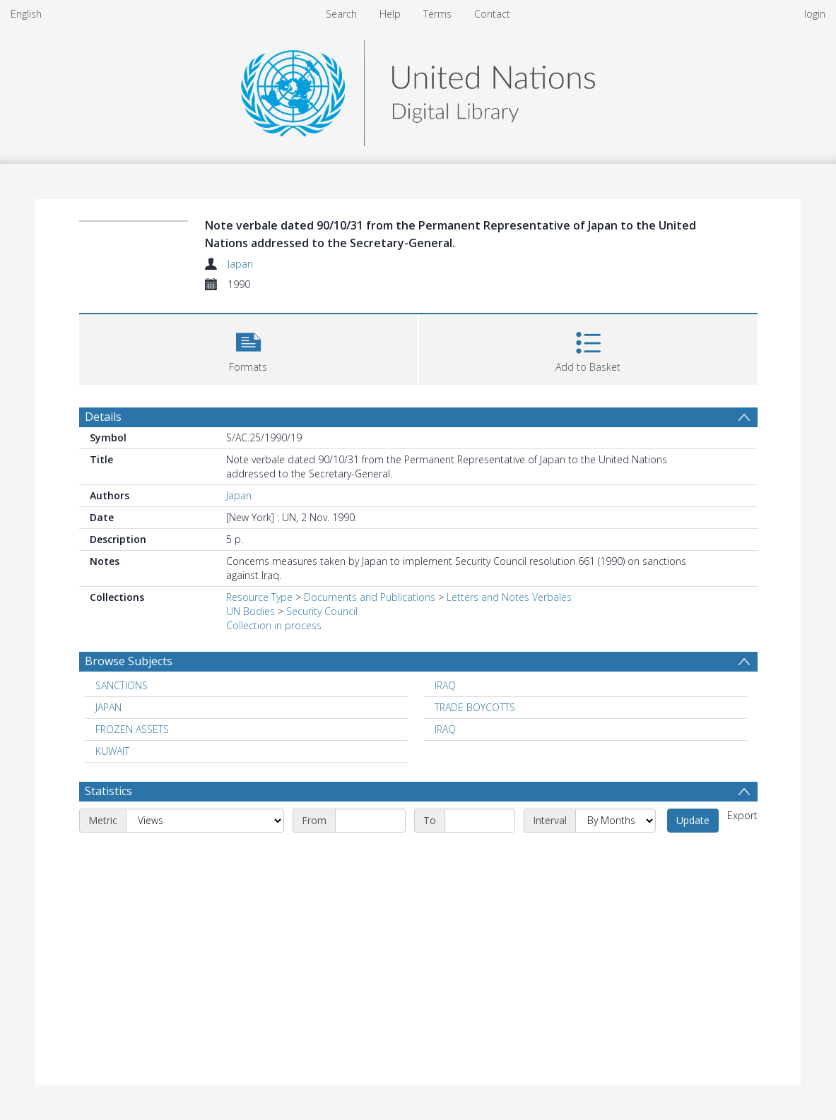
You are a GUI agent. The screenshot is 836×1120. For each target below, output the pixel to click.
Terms (437, 13)
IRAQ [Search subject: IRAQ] (445, 685)
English (26, 13)
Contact (492, 13)
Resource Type (259, 597)
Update (693, 820)
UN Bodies (250, 611)
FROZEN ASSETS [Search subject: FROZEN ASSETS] (132, 729)
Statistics (108, 791)
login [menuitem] (814, 13)
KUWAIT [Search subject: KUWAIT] (112, 751)
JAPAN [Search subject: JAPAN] (108, 707)
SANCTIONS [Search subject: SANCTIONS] (121, 685)
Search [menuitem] (341, 13)
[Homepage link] (417, 89)
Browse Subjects (128, 661)
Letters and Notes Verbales (509, 597)
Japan (240, 263)
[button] (248, 347)
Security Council (322, 611)
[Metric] (205, 821)
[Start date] (370, 821)
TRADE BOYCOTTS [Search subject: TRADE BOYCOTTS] (475, 707)
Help (390, 13)
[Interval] (615, 821)
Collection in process (274, 625)
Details (103, 416)
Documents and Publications (369, 597)
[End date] (480, 821)
